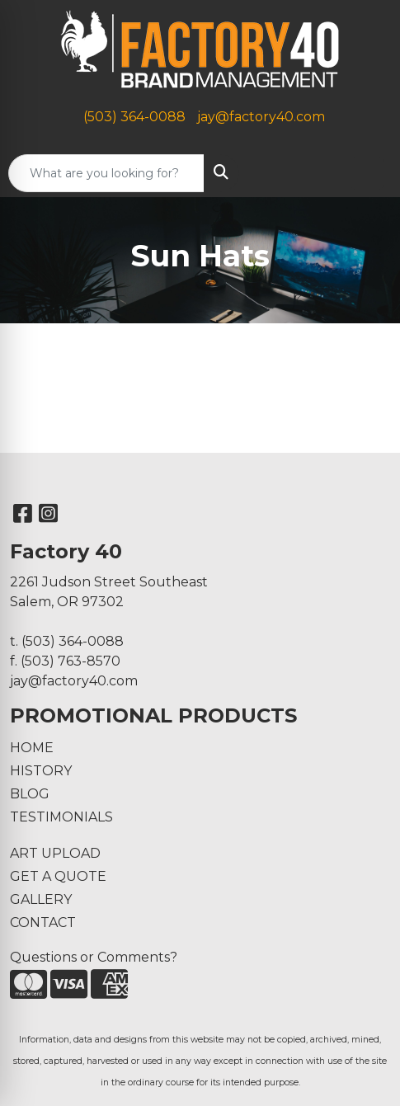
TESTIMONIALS (61, 817)
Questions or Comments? (93, 957)
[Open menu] (367, 173)
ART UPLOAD (55, 853)
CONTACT (43, 922)
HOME (32, 747)
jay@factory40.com (261, 117)
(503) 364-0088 (134, 117)
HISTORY (41, 771)
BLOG (29, 794)
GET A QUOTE (58, 876)
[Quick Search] (106, 173)
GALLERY (41, 899)
